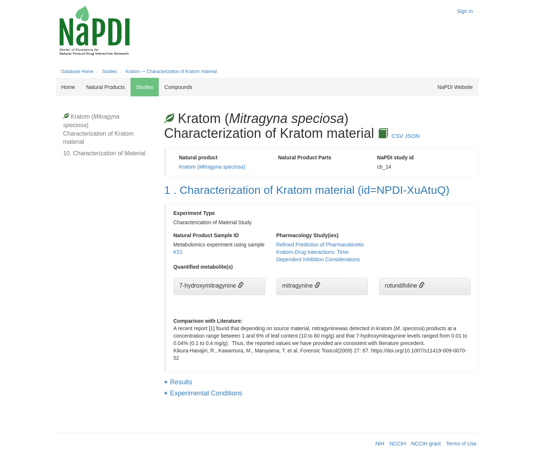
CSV (397, 136)
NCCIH (397, 444)
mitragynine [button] (298, 285)
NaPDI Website (455, 87)
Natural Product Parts (305, 157)
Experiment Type (194, 213)
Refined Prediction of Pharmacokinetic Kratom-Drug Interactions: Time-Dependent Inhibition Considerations (320, 252)
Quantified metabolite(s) (203, 267)
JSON (412, 136)
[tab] (219, 286)
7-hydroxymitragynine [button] (208, 285)
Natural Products (105, 87)
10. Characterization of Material (104, 153)
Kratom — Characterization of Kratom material (171, 71)
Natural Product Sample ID (206, 235)
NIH (379, 444)
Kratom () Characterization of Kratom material (98, 129)
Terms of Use (461, 444)
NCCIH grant (426, 444)
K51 (178, 252)
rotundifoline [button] (402, 285)
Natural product (198, 157)
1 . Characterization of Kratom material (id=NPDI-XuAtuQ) (306, 190)
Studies (109, 71)
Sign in (465, 11)
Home (68, 87)
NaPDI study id (395, 157)
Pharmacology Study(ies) (307, 235)
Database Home (77, 71)
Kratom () (212, 167)
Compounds (178, 87)
